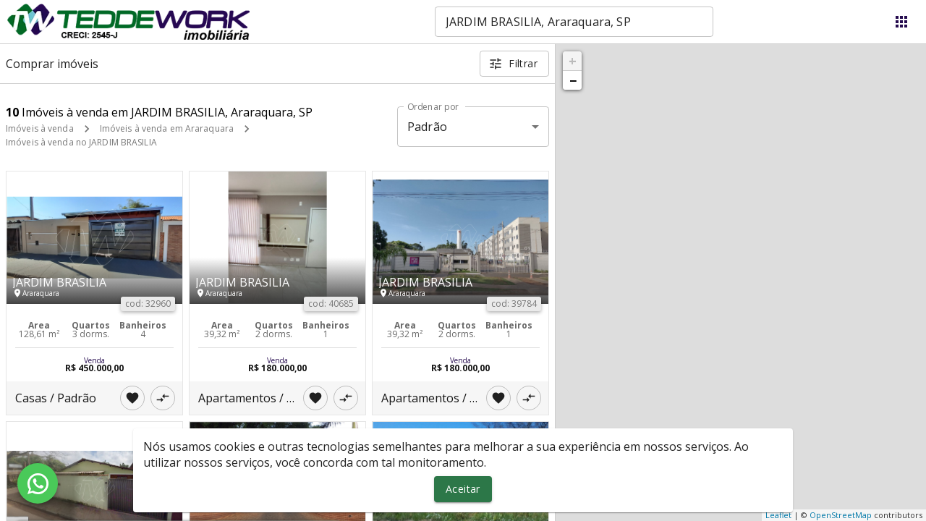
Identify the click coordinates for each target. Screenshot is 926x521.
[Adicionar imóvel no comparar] (162, 398)
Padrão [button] (427, 127)
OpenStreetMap (841, 514)
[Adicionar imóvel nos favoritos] (132, 398)
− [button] (573, 80)
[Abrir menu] (901, 21)
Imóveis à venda (40, 128)
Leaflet (778, 514)
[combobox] (574, 22)
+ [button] (573, 60)
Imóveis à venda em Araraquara (167, 128)
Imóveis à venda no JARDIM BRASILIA (81, 142)
